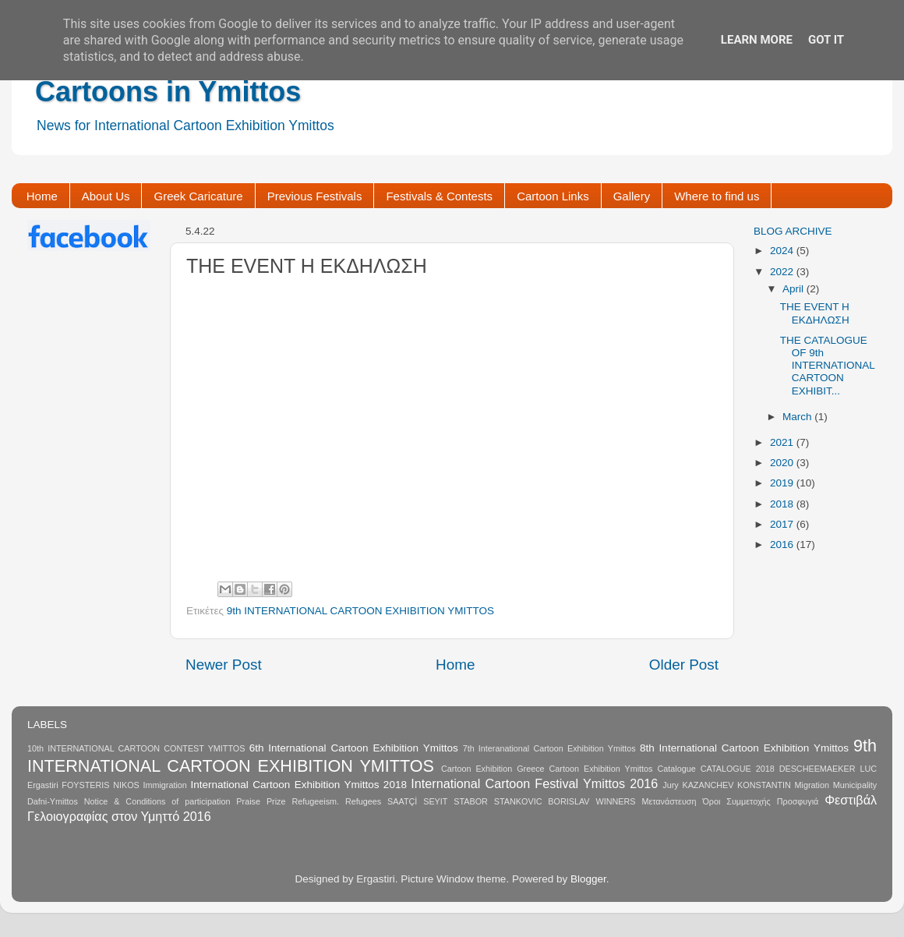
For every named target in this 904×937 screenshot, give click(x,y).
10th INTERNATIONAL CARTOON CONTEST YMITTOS (136, 748)
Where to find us (716, 196)
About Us (106, 196)
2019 (783, 483)
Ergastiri (42, 785)
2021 (783, 442)
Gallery (632, 196)
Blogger (588, 879)
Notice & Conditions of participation (157, 801)
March (798, 417)
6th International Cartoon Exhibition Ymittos (353, 748)
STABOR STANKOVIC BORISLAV (521, 801)
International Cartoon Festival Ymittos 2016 (534, 783)
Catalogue (676, 768)
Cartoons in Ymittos (168, 92)
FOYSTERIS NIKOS (100, 785)
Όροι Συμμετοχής (736, 801)
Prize (276, 801)
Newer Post (223, 664)
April (794, 289)
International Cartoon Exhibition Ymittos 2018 (299, 784)
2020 (783, 462)
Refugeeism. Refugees (336, 801)
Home (42, 196)
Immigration (164, 785)
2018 (783, 504)
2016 (783, 544)
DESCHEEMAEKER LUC (828, 768)
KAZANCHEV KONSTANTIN (736, 785)
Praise (248, 801)
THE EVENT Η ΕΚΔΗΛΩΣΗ (814, 313)
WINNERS (615, 801)
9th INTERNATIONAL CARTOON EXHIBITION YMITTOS (360, 611)
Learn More (757, 40)
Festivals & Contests (439, 196)
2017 (783, 524)
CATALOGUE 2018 (738, 768)
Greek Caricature (198, 196)
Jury (670, 785)
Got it (826, 40)
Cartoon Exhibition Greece (493, 768)
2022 (783, 272)
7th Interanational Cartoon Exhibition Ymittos (549, 748)
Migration (812, 785)
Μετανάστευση (668, 801)
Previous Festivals (314, 196)
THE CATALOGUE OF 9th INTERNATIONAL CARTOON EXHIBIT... (827, 365)
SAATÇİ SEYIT (417, 801)
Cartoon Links (553, 196)
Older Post (684, 664)
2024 (783, 250)
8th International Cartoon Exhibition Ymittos (744, 748)
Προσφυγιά (798, 801)
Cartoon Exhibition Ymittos (601, 768)
